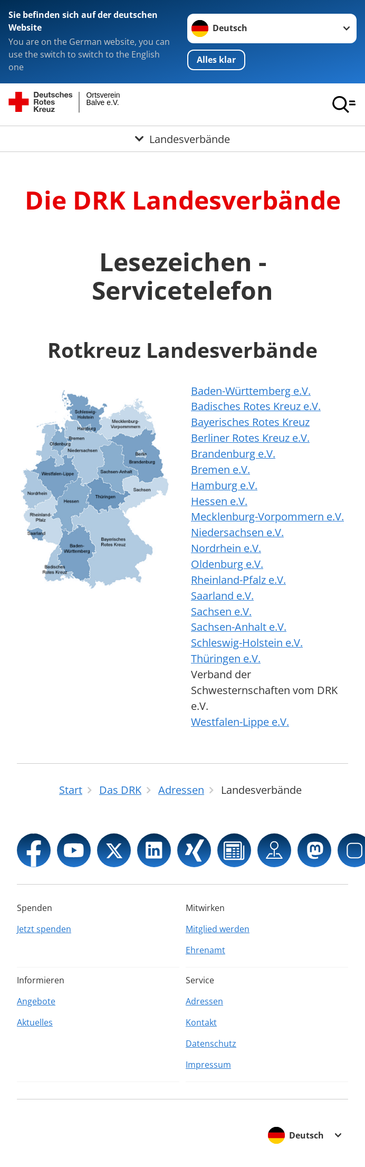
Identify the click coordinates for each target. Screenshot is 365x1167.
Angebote (36, 1001)
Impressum (208, 1064)
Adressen (204, 1001)
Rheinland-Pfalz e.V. (238, 580)
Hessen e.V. (219, 501)
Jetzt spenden (44, 929)
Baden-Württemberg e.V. (251, 391)
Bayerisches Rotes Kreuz (250, 422)
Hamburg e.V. (224, 485)
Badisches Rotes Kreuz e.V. (256, 406)
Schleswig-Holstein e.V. (247, 642)
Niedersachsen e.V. (237, 532)
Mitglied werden (217, 929)
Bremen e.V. (220, 469)
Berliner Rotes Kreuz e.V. (250, 438)
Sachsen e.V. (221, 611)
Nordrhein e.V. (226, 548)
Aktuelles (35, 1022)
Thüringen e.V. (226, 658)
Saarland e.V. (222, 596)
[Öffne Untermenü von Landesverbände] (182, 138)
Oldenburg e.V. (227, 564)
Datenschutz (211, 1043)
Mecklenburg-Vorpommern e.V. (267, 516)
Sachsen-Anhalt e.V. (238, 627)
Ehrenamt (205, 950)
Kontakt (201, 1022)
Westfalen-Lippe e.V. (240, 722)
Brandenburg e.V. (233, 454)
